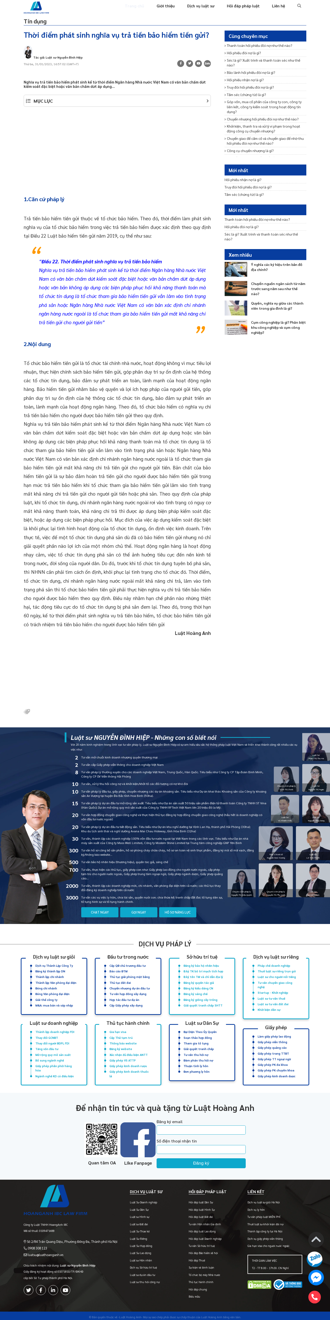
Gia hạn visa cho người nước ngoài (265, 1243)
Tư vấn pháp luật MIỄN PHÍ (260, 1214)
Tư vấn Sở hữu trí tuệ (195, 1243)
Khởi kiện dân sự (269, 1008)
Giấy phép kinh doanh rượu (128, 1063)
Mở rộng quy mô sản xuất (53, 1052)
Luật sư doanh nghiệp (54, 1022)
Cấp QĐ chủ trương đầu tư (127, 966)
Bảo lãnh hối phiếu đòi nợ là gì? (248, 68)
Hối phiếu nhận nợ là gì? (243, 75)
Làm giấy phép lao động (274, 1035)
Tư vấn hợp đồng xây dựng (127, 993)
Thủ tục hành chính (128, 1022)
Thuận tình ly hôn (196, 1063)
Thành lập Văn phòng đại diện (55, 982)
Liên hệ (278, 9)
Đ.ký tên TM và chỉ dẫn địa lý (203, 977)
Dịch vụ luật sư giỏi (53, 958)
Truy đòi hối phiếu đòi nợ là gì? (248, 82)
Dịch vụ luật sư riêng (276, 958)
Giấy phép (276, 1026)
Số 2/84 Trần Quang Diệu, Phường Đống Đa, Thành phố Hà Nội (67, 1235)
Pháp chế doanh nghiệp (274, 966)
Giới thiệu (169, 9)
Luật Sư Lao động (131, 1251)
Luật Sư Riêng (129, 1236)
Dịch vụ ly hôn (253, 1207)
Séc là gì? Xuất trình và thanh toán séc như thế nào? (263, 61)
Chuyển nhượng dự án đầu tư (129, 988)
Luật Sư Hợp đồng (131, 1243)
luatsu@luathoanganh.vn (43, 1248)
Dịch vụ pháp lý (165, 944)
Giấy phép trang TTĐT (273, 1051)
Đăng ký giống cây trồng (200, 999)
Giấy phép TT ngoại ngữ (274, 1056)
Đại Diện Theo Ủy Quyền (200, 1030)
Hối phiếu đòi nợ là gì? (242, 54)
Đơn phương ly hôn (197, 1068)
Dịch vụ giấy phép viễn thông (262, 1236)
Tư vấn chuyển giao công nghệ (275, 984)
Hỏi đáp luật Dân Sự (194, 1200)
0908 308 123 (35, 1242)
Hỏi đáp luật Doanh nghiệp (198, 1236)
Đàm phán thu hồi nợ (198, 1057)
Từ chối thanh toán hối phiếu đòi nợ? (252, 143)
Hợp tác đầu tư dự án (124, 999)
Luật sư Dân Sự (202, 1022)
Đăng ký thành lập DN (50, 972)
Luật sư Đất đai (129, 1221)
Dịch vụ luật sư (203, 9)
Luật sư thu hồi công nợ (135, 1279)
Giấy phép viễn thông (272, 1040)
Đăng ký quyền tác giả (199, 982)
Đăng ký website (120, 1047)
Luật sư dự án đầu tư (132, 1272)
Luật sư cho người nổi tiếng (277, 977)
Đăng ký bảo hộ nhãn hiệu (201, 966)
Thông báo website (123, 1041)
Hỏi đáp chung (191, 1287)
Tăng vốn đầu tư (46, 1047)
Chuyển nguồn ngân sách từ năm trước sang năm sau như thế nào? (277, 277)
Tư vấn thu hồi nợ (196, 1052)
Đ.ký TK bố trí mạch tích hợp (203, 972)
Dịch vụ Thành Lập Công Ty (54, 966)
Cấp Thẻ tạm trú (121, 1036)
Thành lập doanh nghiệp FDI (54, 1030)
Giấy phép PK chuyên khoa (276, 1067)
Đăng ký (212, 1158)
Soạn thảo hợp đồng (198, 1036)
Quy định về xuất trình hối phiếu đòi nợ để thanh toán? (265, 157)
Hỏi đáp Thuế (190, 1258)
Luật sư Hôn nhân (131, 1258)
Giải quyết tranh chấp (199, 1047)
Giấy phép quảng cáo (272, 1045)
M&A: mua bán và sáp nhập (54, 1004)
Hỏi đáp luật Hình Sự (195, 1207)
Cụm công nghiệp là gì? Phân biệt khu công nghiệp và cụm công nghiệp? (276, 318)
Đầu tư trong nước (128, 958)
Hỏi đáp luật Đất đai (194, 1214)
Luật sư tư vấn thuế (271, 997)
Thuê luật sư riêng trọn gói (277, 972)
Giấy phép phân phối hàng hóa (53, 1065)
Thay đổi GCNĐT (46, 1036)
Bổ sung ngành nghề (49, 1057)
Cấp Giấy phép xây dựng (126, 1004)
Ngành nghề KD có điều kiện (54, 1072)
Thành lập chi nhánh (49, 977)
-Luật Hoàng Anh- (130, 1314)
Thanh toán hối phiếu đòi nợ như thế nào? (256, 47)
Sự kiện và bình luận (195, 1265)
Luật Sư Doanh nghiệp (133, 1200)
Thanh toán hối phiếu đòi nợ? (247, 150)
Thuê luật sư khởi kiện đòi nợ (262, 1221)
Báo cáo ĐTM (118, 972)
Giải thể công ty (46, 999)
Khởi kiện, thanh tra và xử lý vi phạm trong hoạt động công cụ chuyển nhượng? (265, 116)
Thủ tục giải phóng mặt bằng (129, 977)
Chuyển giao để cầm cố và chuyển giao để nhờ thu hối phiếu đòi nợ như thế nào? (265, 127)
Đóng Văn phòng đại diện (52, 993)
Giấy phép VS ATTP (122, 1057)
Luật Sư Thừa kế (130, 1229)
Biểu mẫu (188, 1294)
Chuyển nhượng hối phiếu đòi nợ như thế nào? (259, 107)
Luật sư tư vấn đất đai (273, 1003)
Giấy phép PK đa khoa (273, 1061)
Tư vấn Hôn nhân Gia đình (198, 1221)
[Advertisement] (117, 150)
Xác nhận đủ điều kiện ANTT (128, 1052)
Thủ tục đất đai (120, 982)
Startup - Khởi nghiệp (273, 992)
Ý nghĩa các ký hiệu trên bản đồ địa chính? (278, 258)
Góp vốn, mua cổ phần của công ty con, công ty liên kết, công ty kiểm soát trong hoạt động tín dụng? (263, 97)
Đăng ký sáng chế (196, 993)
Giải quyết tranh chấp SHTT (203, 1004)
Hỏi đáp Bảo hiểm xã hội (197, 1251)
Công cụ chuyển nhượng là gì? (248, 136)
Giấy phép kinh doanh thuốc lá (129, 1070)
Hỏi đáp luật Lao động (195, 1229)
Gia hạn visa (117, 1030)
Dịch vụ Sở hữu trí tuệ (133, 1265)
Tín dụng (38, 24)
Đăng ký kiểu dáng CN (198, 988)
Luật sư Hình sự (130, 1214)
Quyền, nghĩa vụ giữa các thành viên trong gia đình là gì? (275, 297)
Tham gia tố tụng (196, 1041)
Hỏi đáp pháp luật (244, 9)
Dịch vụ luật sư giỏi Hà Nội (260, 1200)
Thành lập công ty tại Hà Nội (261, 1229)
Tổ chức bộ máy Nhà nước (198, 1272)
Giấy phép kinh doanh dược (276, 1072)
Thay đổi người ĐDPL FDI (52, 1041)
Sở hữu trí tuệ (202, 958)
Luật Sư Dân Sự (129, 1207)
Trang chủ (139, 9)
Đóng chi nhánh (46, 988)
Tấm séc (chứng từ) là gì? (244, 89)
